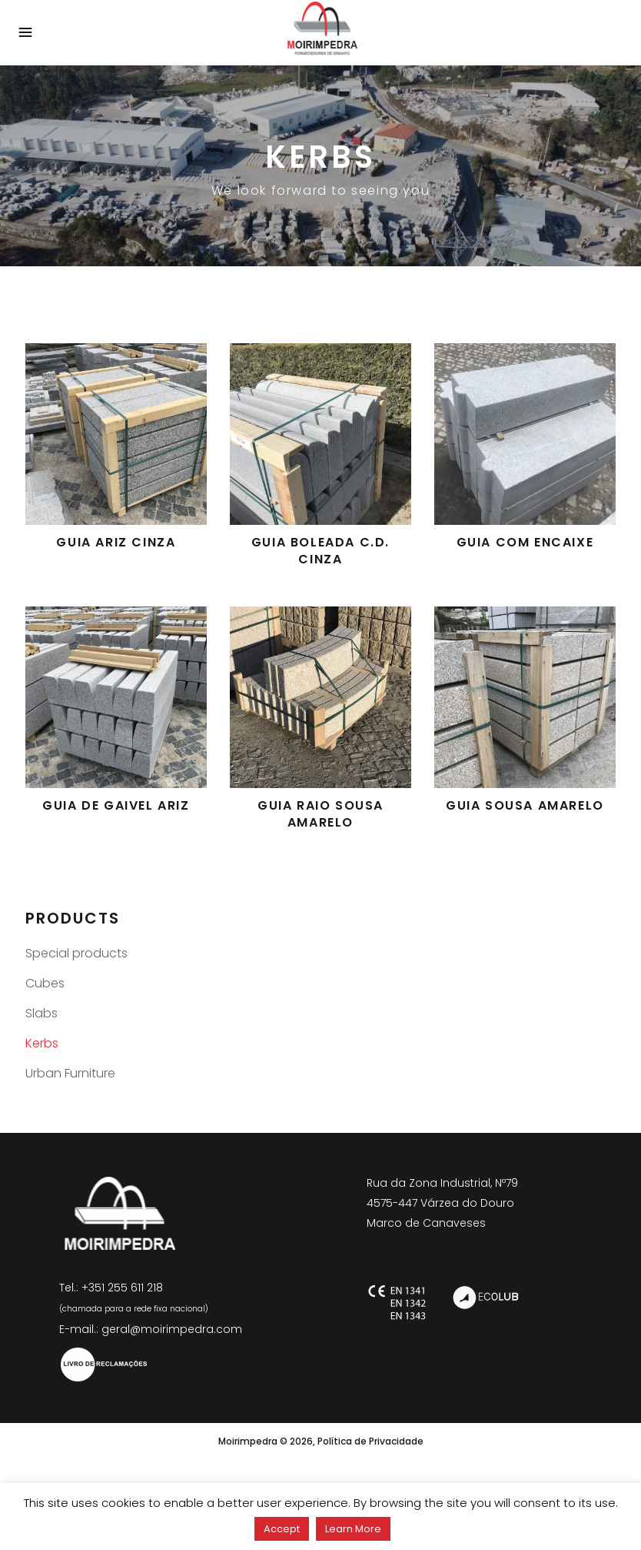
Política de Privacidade (370, 1441)
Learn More (353, 1529)
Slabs (41, 1013)
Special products (76, 953)
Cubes (45, 983)
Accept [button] (282, 1529)
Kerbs (41, 1043)
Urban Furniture (70, 1073)
